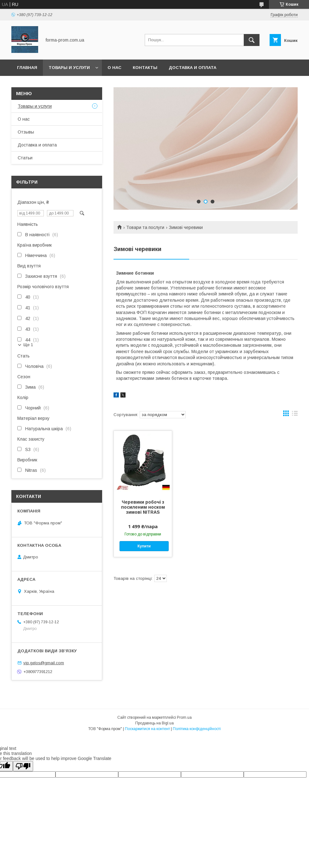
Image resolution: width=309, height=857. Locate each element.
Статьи (25, 157)
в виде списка (295, 414)
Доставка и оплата (192, 67)
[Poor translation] (23, 766)
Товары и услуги (69, 67)
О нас (114, 67)
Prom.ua (184, 717)
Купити (144, 546)
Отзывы (26, 131)
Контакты (145, 67)
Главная (27, 67)
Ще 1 (28, 344)
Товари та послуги (145, 227)
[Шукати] (251, 40)
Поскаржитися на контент (147, 729)
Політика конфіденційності (197, 729)
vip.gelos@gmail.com (43, 662)
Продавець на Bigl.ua (154, 723)
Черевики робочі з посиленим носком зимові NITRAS (143, 507)
